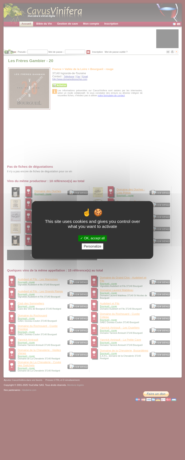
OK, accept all (92, 238)
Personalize (92, 246)
